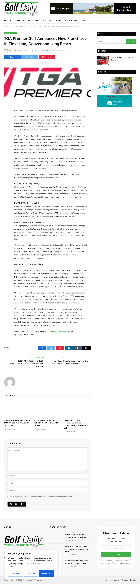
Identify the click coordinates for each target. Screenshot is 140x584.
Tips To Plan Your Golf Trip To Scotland (122, 59)
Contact (125, 580)
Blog (84, 20)
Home (12, 20)
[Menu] (5, 20)
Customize (15, 573)
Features (20, 20)
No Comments (48, 50)
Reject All (31, 573)
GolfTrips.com (37, 580)
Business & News (55, 20)
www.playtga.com (59, 331)
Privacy (133, 580)
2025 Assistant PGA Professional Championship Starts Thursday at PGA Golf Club (76, 424)
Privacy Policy (117, 563)
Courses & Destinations (36, 20)
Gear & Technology (72, 20)
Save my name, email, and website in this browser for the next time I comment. (41, 497)
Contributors (114, 580)
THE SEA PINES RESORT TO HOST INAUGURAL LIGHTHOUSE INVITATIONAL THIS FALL (26, 364)
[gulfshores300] (114, 106)
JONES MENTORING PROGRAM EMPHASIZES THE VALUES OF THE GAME (17, 423)
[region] (31, 564)
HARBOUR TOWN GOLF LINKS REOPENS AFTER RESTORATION (76, 536)
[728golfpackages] (93, 13)
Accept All (46, 573)
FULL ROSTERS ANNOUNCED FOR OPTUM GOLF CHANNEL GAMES (46, 423)
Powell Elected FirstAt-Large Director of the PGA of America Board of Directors (70, 362)
